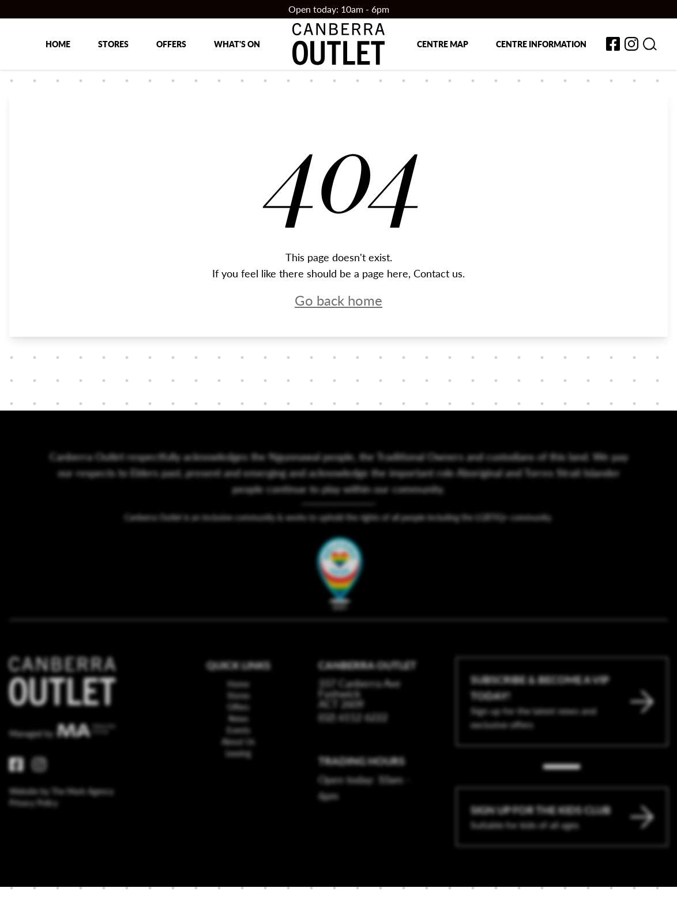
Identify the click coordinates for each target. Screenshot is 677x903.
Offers (171, 44)
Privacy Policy (33, 833)
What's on (237, 44)
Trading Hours (361, 791)
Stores (113, 44)
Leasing (238, 783)
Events (238, 760)
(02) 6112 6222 (353, 747)
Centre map (442, 44)
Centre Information (541, 44)
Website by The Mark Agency (61, 821)
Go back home (338, 300)
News (238, 749)
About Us (238, 772)
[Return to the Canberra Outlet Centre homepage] (338, 44)
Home (58, 44)
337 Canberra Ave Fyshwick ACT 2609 (359, 724)
